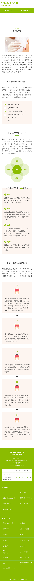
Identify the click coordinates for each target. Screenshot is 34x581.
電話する (8, 10)
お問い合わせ (25, 10)
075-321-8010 (19, 465)
